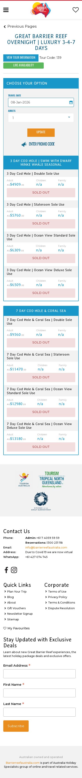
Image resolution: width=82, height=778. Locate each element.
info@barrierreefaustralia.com (46, 547)
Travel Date (14, 95)
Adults (12, 111)
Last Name (13, 704)
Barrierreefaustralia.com (23, 762)
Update (41, 132)
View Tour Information (21, 57)
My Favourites (18, 628)
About (11, 602)
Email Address (16, 666)
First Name (13, 685)
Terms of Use (57, 591)
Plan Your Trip (17, 591)
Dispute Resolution (61, 608)
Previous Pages (20, 26)
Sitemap (13, 619)
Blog (10, 597)
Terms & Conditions (61, 602)
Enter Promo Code (41, 144)
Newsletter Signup (20, 613)
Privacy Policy (57, 597)
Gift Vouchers (16, 608)
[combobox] (41, 117)
